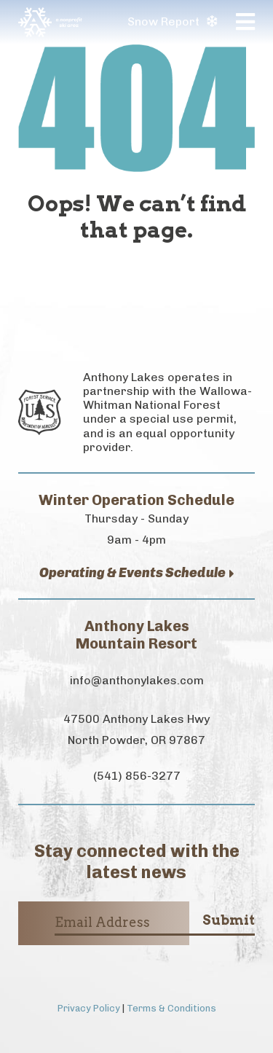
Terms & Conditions (171, 1008)
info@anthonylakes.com (137, 680)
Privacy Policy (89, 1008)
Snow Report (172, 21)
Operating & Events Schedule (136, 573)
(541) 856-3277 (137, 776)
